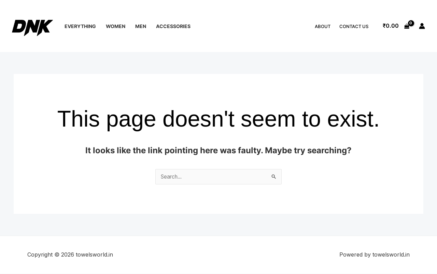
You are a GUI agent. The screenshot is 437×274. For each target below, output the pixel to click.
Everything (80, 26)
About (322, 26)
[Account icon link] (422, 26)
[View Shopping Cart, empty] (396, 26)
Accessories (173, 26)
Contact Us (353, 26)
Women (115, 26)
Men (140, 26)
